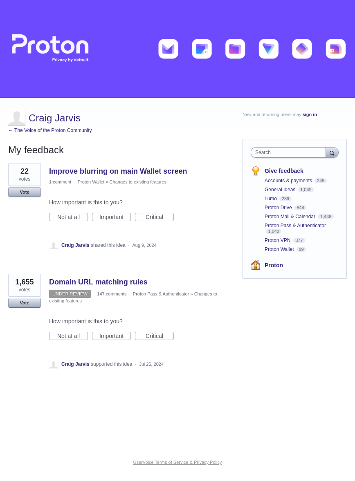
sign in (310, 114)
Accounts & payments (289, 180)
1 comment (60, 181)
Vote (24, 192)
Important (115, 217)
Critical (160, 217)
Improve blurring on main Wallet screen (118, 171)
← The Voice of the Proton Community (50, 130)
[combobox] (290, 152)
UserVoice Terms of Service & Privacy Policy (177, 462)
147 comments (111, 293)
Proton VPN (278, 240)
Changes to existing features (138, 181)
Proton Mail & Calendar (291, 216)
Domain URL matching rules (98, 282)
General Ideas (281, 189)
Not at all (72, 217)
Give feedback (284, 171)
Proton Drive (279, 207)
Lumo (271, 198)
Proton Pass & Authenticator (161, 293)
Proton (274, 265)
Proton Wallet (91, 181)
